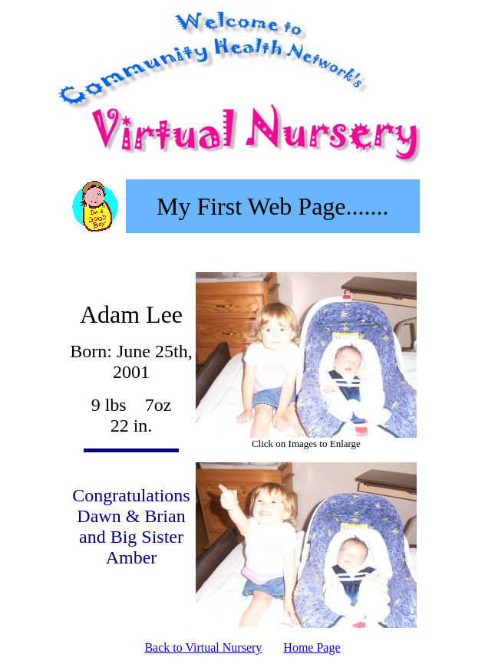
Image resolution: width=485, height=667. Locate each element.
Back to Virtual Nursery (203, 647)
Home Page (311, 647)
